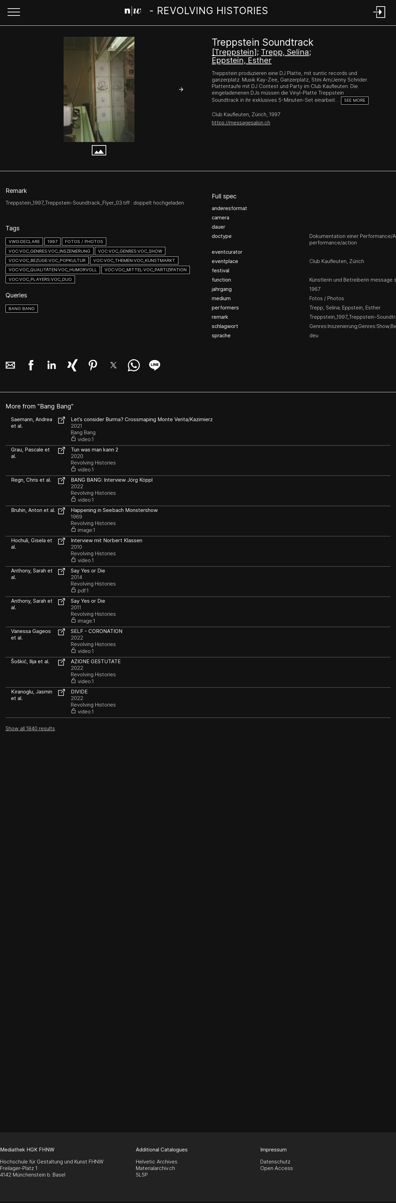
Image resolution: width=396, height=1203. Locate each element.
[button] (14, 12)
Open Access (276, 1168)
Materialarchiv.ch (155, 1168)
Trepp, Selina (285, 51)
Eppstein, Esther (242, 60)
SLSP (142, 1174)
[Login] (379, 18)
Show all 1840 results (30, 728)
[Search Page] (197, 12)
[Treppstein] (234, 51)
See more (354, 100)
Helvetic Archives (156, 1161)
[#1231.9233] (99, 89)
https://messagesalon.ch (241, 122)
